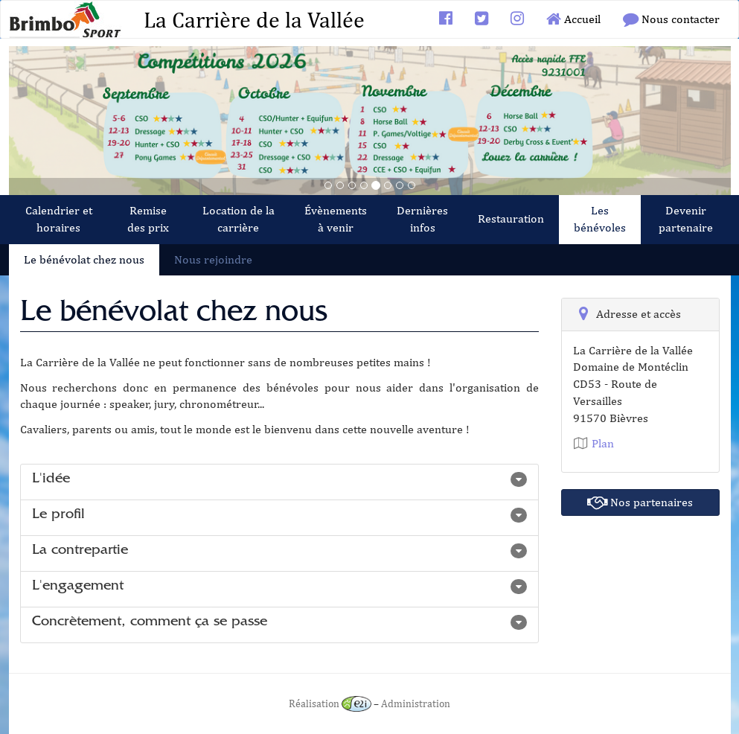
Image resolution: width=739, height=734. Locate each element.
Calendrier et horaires (58, 218)
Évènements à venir (335, 218)
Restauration (511, 218)
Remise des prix (148, 218)
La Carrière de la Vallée (254, 19)
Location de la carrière (238, 218)
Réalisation (330, 703)
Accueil (573, 19)
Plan (593, 443)
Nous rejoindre (213, 259)
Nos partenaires (640, 502)
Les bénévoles (600, 218)
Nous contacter (671, 19)
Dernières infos (422, 218)
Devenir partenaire (686, 218)
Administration (415, 703)
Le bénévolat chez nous (84, 259)
